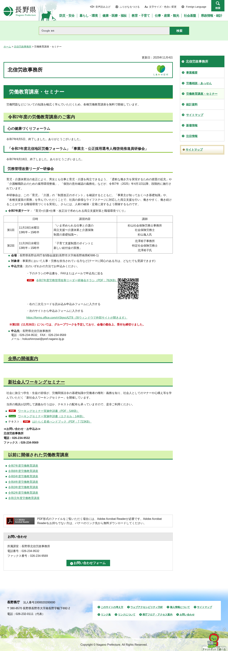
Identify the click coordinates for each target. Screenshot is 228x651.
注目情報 (192, 136)
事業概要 (192, 72)
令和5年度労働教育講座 (23, 476)
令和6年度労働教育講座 (23, 471)
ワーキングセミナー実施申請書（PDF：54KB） (48, 410)
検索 (217, 8)
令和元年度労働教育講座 (24, 498)
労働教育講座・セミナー (201, 93)
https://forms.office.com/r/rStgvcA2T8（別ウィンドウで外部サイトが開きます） (76, 317)
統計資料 (192, 104)
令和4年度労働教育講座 (23, 481)
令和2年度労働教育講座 (23, 492)
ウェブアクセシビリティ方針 (146, 607)
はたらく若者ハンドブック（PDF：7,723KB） (62, 421)
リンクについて (126, 614)
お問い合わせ (187, 614)
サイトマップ (194, 114)
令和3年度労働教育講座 (23, 487)
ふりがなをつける (130, 6)
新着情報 (192, 125)
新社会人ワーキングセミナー (36, 382)
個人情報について (180, 607)
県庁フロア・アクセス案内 (157, 614)
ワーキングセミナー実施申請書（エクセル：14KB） (51, 416)
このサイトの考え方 (112, 607)
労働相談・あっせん (199, 83)
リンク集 (106, 614)
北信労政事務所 (22, 46)
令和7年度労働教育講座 (23, 465)
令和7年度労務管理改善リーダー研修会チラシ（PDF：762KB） (87, 289)
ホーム (7, 46)
